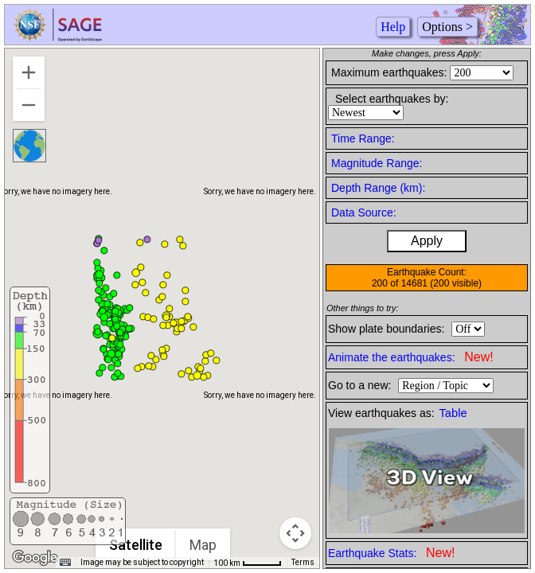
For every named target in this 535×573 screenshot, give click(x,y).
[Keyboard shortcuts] (65, 562)
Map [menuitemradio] (203, 544)
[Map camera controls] (295, 533)
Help (393, 26)
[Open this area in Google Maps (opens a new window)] (35, 558)
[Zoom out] (29, 105)
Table (453, 413)
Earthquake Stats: (391, 552)
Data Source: (363, 212)
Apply (427, 241)
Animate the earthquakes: (411, 357)
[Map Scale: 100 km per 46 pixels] (248, 562)
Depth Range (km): (378, 187)
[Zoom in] (29, 72)
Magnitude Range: (376, 163)
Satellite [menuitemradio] (135, 544)
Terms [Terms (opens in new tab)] (302, 562)
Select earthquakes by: (391, 98)
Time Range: (363, 138)
